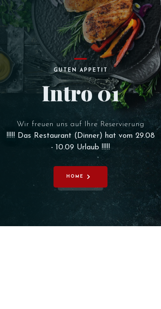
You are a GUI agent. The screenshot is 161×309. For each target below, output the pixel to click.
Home (74, 176)
